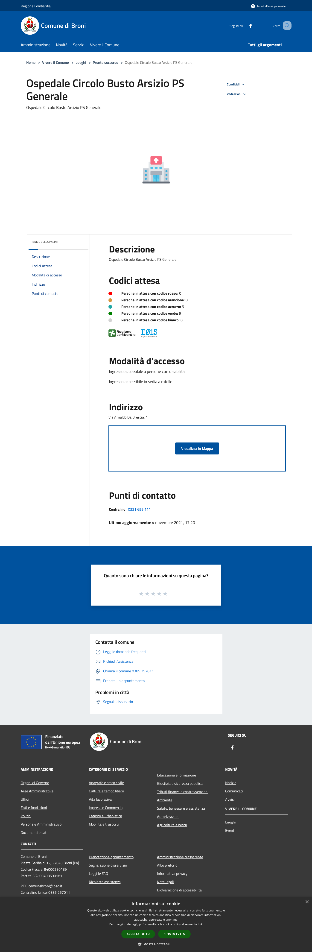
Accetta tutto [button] (138, 934)
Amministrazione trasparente (180, 857)
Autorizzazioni (168, 816)
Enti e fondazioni (34, 807)
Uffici (25, 799)
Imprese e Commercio (105, 807)
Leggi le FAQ (98, 873)
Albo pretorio (167, 865)
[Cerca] (286, 25)
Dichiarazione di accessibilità (179, 890)
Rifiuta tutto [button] (174, 934)
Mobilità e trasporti (104, 824)
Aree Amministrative (37, 791)
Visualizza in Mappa (197, 448)
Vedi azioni (237, 94)
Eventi (230, 830)
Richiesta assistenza (105, 882)
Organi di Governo (35, 782)
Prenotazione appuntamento (111, 857)
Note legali (165, 882)
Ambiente (164, 800)
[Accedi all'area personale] (268, 6)
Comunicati (234, 791)
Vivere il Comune (56, 62)
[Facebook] (245, 25)
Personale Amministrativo (41, 824)
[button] (156, 944)
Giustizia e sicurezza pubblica (180, 783)
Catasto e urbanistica (105, 816)
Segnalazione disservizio (108, 865)
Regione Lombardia (36, 6)
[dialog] (156, 924)
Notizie (230, 782)
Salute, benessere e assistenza (181, 808)
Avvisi (230, 799)
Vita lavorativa (100, 799)
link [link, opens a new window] (200, 924)
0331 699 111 (139, 509)
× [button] (307, 902)
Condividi (236, 84)
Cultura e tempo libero (106, 791)
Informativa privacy (172, 873)
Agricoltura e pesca (172, 825)
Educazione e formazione (176, 775)
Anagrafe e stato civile (106, 782)
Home (30, 62)
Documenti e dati (34, 832)
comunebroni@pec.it (45, 886)
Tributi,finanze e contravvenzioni (182, 791)
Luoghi (81, 62)
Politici (26, 816)
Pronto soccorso (105, 62)
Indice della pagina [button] (45, 242)
